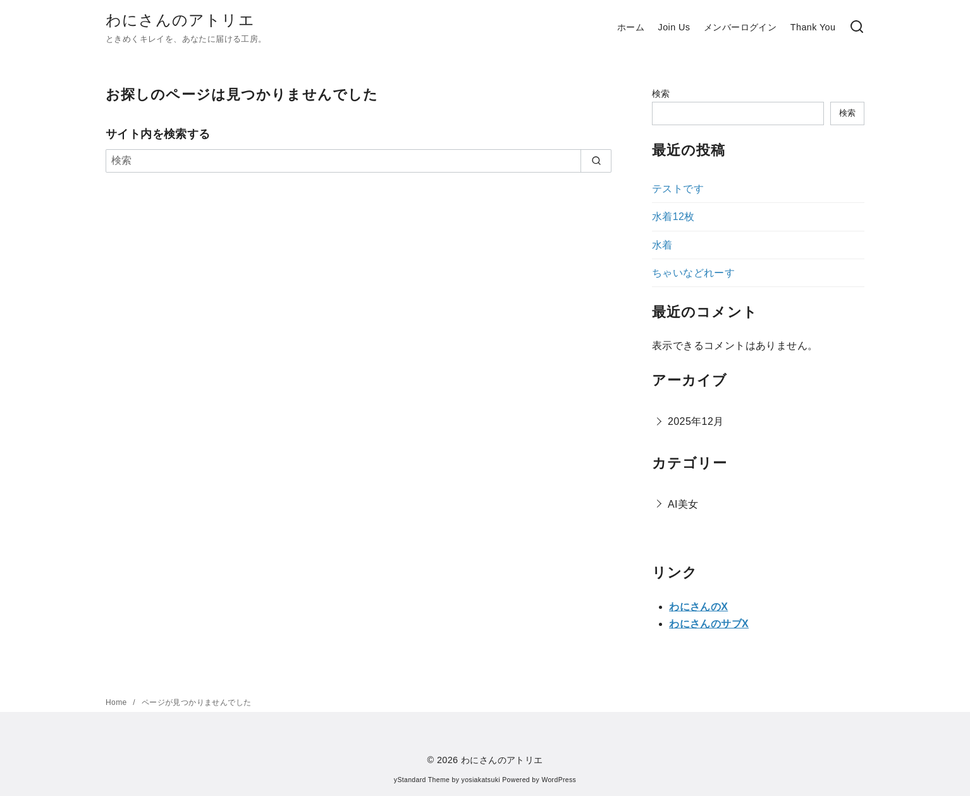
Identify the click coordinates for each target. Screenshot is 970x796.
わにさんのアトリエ (180, 19)
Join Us (674, 27)
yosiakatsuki (481, 779)
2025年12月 (696, 421)
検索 (661, 94)
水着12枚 (673, 216)
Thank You (813, 27)
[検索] (856, 27)
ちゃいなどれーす (693, 272)
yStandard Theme (422, 779)
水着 (662, 245)
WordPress (558, 779)
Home (117, 702)
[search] (595, 160)
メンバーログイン (740, 27)
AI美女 (683, 504)
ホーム (630, 27)
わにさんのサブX (709, 623)
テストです (678, 188)
